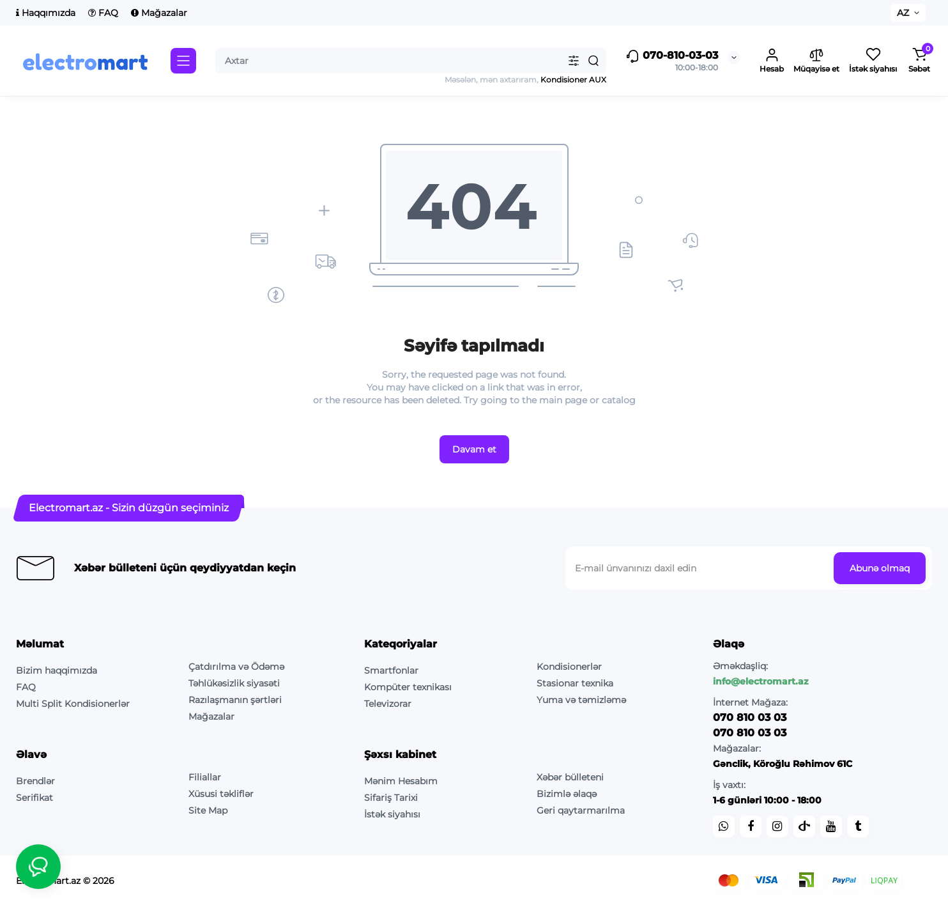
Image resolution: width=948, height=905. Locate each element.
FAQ (103, 13)
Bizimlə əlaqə (567, 794)
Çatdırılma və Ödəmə (236, 666)
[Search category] (573, 60)
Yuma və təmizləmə (581, 700)
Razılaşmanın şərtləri (235, 700)
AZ (903, 13)
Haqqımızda (45, 13)
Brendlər (35, 781)
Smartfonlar (391, 670)
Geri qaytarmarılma (581, 810)
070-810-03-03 (671, 56)
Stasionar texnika (575, 683)
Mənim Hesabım (401, 781)
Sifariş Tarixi (391, 797)
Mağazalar (159, 13)
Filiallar (204, 777)
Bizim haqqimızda (56, 670)
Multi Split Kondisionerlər (73, 703)
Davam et (474, 449)
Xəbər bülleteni (570, 777)
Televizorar (387, 703)
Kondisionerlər (569, 666)
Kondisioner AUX (572, 79)
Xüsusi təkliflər (221, 794)
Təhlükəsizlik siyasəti (234, 683)
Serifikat (34, 797)
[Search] (593, 60)
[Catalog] (183, 60)
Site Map (207, 810)
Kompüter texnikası (408, 687)
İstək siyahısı (392, 814)
